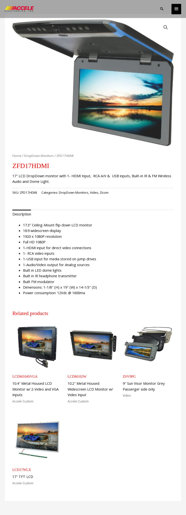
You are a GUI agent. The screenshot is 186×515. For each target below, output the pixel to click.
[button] (162, 9)
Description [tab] (21, 214)
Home (17, 156)
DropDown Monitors (39, 156)
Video (94, 192)
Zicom (104, 192)
